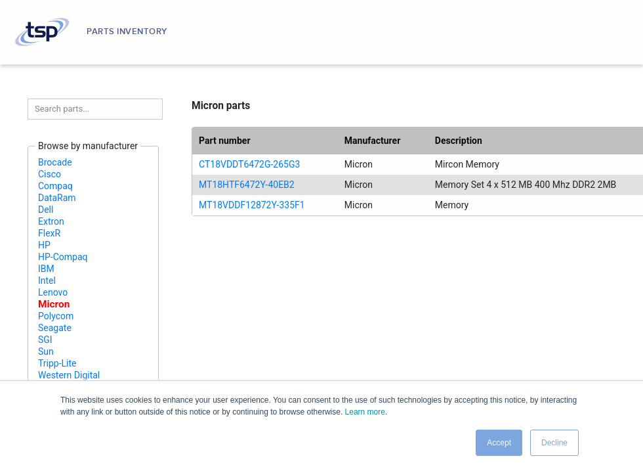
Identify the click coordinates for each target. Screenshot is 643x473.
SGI (45, 339)
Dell (45, 209)
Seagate (55, 328)
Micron (54, 304)
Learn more (365, 412)
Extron (51, 221)
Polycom (55, 316)
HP (44, 245)
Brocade (55, 162)
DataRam (57, 197)
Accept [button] (499, 442)
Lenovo (53, 292)
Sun (46, 351)
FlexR (49, 233)
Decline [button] (554, 442)
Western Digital (69, 375)
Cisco (49, 174)
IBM (46, 268)
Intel (47, 280)
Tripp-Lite (57, 363)
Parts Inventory (127, 31)
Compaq (55, 186)
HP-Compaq (63, 257)
